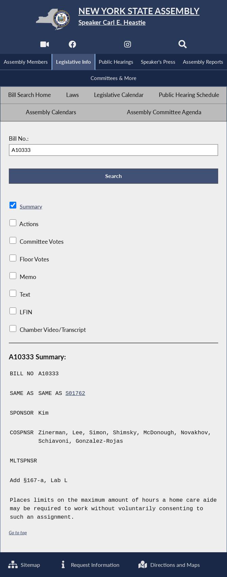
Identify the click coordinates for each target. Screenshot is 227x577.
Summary (31, 208)
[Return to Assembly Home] (113, 19)
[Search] (183, 46)
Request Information (95, 564)
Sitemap (24, 564)
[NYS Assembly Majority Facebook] (71, 46)
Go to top (18, 534)
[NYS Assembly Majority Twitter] (99, 46)
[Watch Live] (43, 46)
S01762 (75, 396)
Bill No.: (19, 139)
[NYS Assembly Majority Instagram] (127, 46)
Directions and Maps (181, 564)
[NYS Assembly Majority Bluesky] (155, 46)
